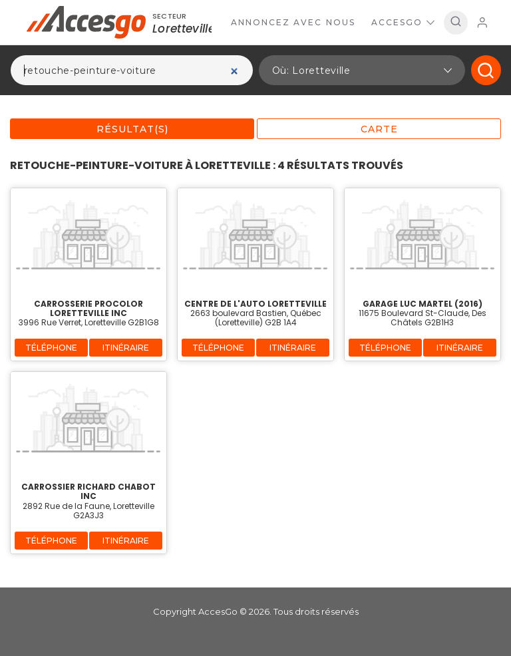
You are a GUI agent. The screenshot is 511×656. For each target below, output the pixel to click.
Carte (379, 129)
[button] (362, 70)
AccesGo (402, 22)
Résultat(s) (132, 129)
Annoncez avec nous (293, 22)
